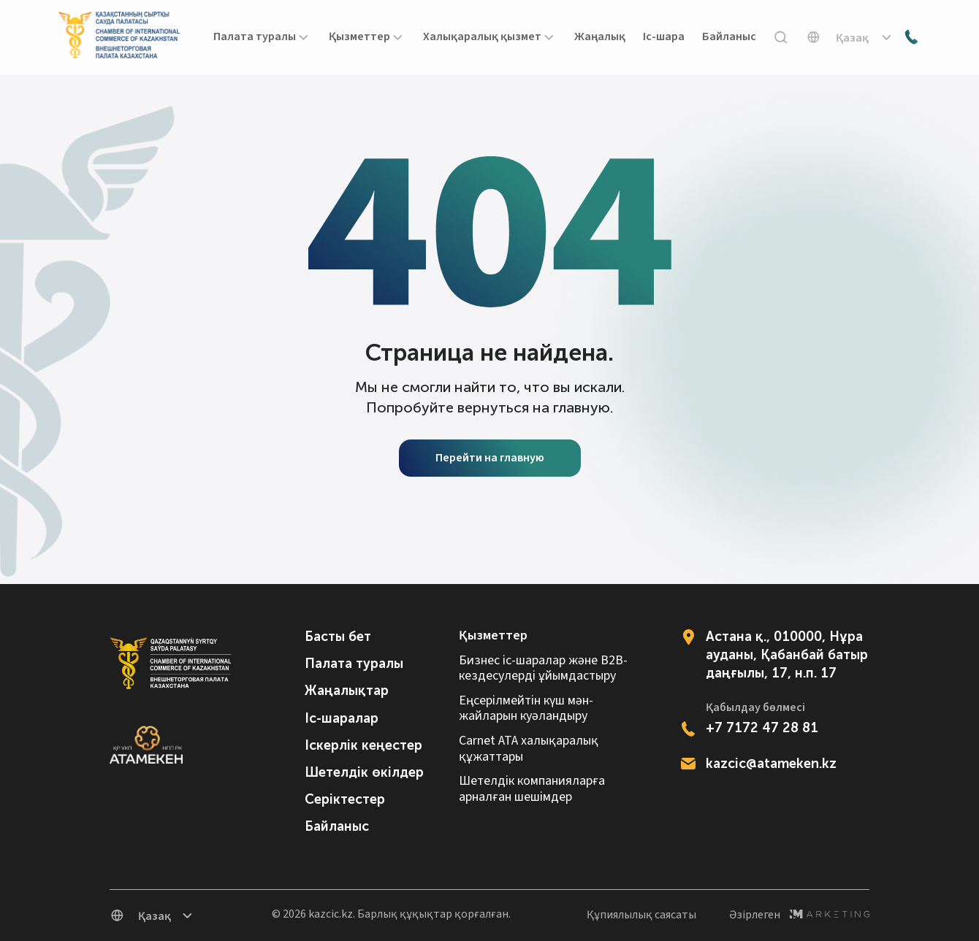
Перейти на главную (489, 458)
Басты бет (338, 637)
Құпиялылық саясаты (641, 915)
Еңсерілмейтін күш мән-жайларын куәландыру (526, 708)
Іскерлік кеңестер (363, 745)
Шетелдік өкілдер (364, 772)
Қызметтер (493, 636)
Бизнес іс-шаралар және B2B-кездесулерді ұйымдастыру (543, 668)
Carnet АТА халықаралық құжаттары (528, 748)
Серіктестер (345, 799)
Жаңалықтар (347, 691)
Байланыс (729, 37)
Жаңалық (599, 37)
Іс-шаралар (341, 718)
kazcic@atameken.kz (771, 764)
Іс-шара (664, 37)
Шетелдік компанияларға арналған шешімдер (532, 788)
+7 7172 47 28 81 (762, 728)
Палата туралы (354, 664)
